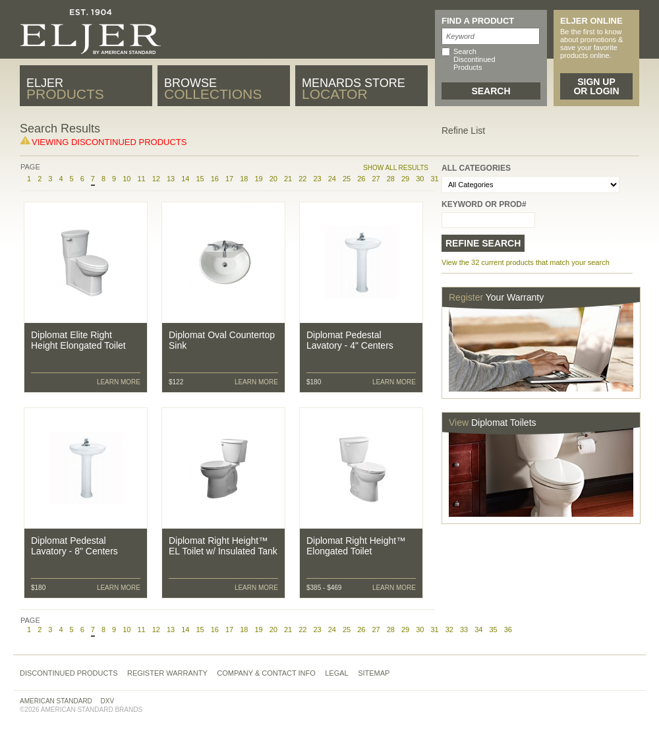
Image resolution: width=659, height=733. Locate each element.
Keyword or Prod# (484, 204)
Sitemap (373, 673)
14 (185, 179)
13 (171, 179)
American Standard (56, 701)
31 (434, 629)
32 (449, 629)
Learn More (118, 382)
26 (361, 179)
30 (420, 179)
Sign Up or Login (596, 86)
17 (229, 179)
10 (126, 179)
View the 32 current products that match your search (526, 262)
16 (215, 179)
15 (200, 179)
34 (478, 629)
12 (156, 179)
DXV (108, 701)
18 (244, 179)
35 (493, 629)
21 (288, 179)
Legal (336, 673)
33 (464, 629)
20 (273, 179)
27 (376, 179)
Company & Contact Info (266, 673)
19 (258, 179)
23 (317, 179)
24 (332, 179)
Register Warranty (167, 673)
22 (302, 179)
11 (141, 179)
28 (391, 179)
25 (347, 179)
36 (508, 629)
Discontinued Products (69, 673)
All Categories (476, 168)
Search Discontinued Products (474, 59)
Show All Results (395, 167)
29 (405, 179)
